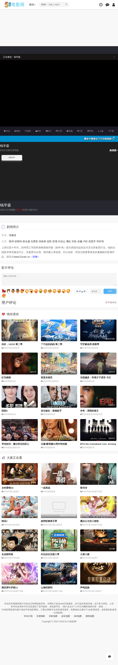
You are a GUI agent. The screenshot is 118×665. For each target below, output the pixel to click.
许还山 (61, 241)
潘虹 (68, 241)
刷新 (27, 131)
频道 (32, 4)
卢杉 (85, 241)
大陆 (30, 210)
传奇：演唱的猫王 (89, 410)
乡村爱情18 (7, 487)
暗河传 (83, 487)
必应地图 (65, 616)
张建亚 (12, 235)
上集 (101, 131)
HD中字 (12, 158)
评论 (7, 131)
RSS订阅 (28, 616)
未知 (99, 252)
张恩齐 (92, 241)
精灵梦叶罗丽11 (10, 587)
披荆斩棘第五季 (49, 521)
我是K (5, 410)
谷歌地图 (53, 616)
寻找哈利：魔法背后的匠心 (15, 444)
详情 (35, 256)
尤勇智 (34, 241)
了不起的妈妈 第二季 (51, 344)
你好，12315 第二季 (12, 344)
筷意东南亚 (46, 377)
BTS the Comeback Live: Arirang (98, 444)
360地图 (78, 616)
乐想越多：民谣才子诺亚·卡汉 (95, 377)
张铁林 (42, 241)
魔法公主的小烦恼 (89, 521)
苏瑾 (54, 241)
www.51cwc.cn (22, 256)
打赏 (80, 131)
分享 (59, 131)
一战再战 (45, 487)
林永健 (26, 241)
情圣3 (4, 521)
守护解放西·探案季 (89, 344)
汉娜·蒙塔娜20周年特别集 (54, 444)
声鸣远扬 (84, 587)
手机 (90, 131)
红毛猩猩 (6, 377)
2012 (35, 210)
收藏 (69, 131)
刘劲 (74, 241)
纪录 (25, 210)
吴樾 (79, 241)
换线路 (114, 150)
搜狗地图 (90, 616)
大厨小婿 (84, 554)
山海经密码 (46, 587)
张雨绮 (18, 241)
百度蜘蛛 (40, 616)
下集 (111, 131)
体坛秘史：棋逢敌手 (51, 410)
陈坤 (11, 241)
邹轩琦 (100, 241)
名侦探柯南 (7, 554)
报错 (17, 131)
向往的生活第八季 (50, 554)
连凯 (49, 241)
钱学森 (5, 205)
